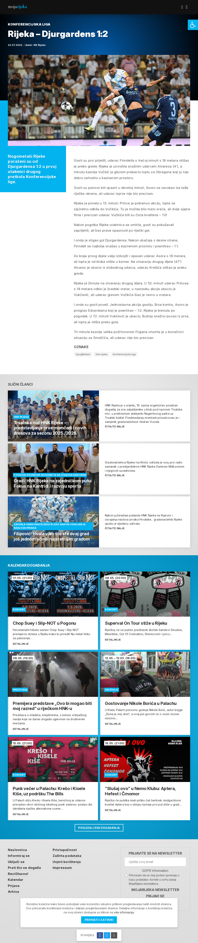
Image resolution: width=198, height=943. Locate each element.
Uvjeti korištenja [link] (67, 862)
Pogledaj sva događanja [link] (99, 827)
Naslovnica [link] (17, 850)
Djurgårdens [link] (83, 354)
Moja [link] (17, 6)
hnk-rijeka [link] (101, 354)
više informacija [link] (124, 912)
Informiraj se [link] (19, 856)
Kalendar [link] (15, 880)
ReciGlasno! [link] (18, 874)
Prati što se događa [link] (24, 868)
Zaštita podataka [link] (67, 856)
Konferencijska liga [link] (124, 354)
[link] (193, 25)
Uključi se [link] (16, 862)
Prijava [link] (13, 886)
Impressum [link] (62, 868)
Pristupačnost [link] (65, 850)
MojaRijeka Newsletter (155, 890)
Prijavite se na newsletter (155, 853)
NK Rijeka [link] (40, 45)
